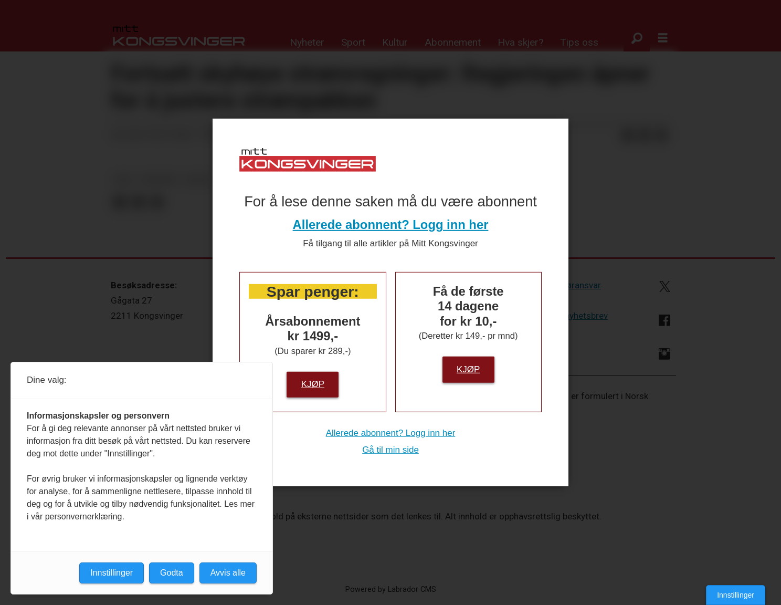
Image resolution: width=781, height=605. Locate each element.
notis (198, 179)
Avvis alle (228, 572)
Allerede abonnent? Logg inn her (391, 224)
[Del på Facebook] (628, 135)
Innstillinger (735, 595)
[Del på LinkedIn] (644, 135)
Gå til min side (390, 450)
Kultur (395, 42)
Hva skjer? (520, 42)
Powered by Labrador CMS (390, 589)
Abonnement (453, 42)
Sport (353, 42)
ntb (124, 179)
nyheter (159, 179)
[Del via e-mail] (661, 135)
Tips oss (579, 42)
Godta (171, 572)
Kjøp (312, 384)
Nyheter (307, 42)
